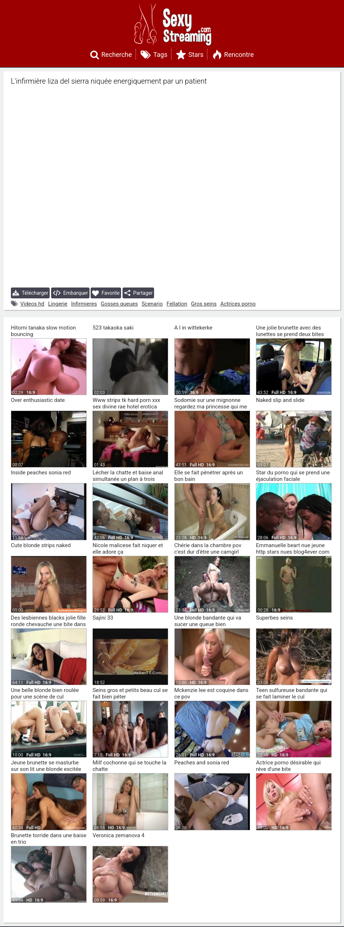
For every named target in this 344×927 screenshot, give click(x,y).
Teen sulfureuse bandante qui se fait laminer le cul (291, 693)
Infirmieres (84, 304)
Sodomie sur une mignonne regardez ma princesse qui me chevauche (210, 406)
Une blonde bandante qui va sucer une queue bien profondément (207, 624)
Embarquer (70, 293)
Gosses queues (119, 304)
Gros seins (204, 304)
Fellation (177, 304)
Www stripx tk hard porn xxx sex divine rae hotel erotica (126, 403)
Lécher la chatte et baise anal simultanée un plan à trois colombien (127, 479)
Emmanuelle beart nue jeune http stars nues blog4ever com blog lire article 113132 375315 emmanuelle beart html (293, 555)
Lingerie (57, 304)
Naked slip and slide (280, 400)
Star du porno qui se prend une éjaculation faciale (293, 475)
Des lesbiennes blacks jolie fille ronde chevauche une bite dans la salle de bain (48, 624)
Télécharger (30, 293)
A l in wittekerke (193, 327)
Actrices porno (238, 304)
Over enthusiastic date (38, 400)
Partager (138, 293)
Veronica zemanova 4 (118, 835)
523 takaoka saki (112, 327)
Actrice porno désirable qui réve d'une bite (288, 765)
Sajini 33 (102, 617)
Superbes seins (274, 617)
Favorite (106, 293)
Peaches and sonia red (201, 762)
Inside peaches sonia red (41, 472)
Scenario (152, 304)
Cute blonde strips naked (41, 545)
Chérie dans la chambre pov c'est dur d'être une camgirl (207, 548)
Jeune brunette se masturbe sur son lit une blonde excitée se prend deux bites (46, 769)
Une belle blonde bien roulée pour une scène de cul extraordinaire (45, 696)
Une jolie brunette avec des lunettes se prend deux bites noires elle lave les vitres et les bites (292, 337)
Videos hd (32, 304)
